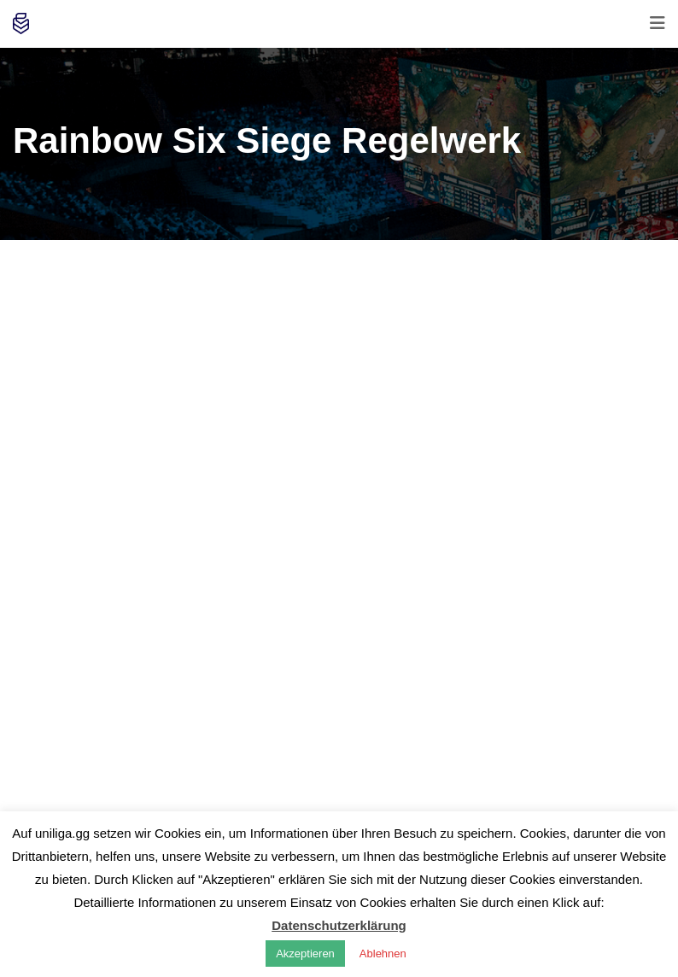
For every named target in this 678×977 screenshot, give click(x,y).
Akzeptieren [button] (305, 953)
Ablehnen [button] (382, 953)
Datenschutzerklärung (339, 925)
